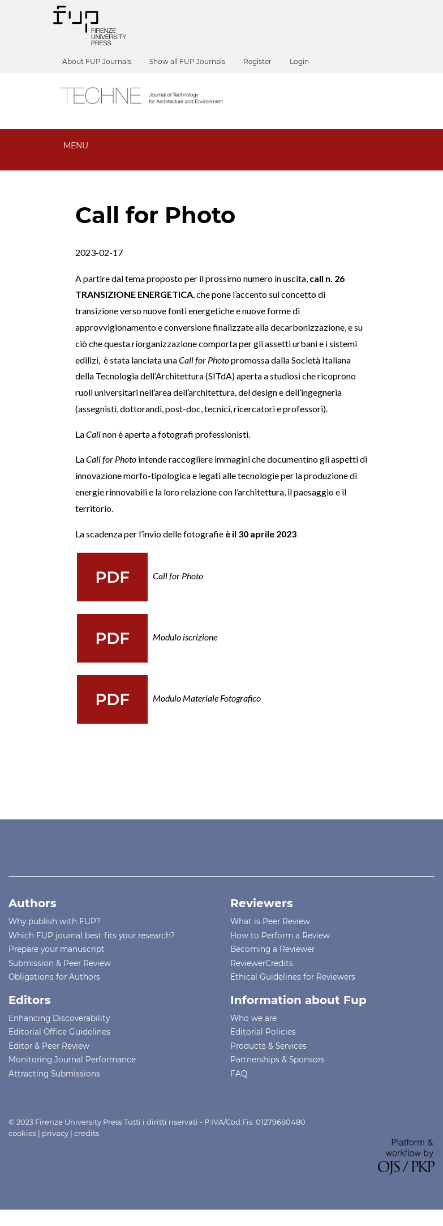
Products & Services (268, 1045)
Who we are (253, 1018)
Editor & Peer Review (48, 1045)
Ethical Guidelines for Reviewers (292, 976)
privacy (55, 1133)
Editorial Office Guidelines (59, 1031)
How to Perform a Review (280, 935)
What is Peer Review (270, 921)
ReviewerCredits (261, 963)
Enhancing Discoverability (59, 1018)
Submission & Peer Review (59, 963)
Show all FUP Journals (187, 61)
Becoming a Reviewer (272, 949)
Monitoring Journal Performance (72, 1059)
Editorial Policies (263, 1031)
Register (257, 61)
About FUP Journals (96, 61)
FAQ (238, 1073)
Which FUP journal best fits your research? (91, 935)
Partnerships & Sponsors (277, 1059)
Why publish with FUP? (54, 921)
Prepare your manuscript (56, 949)
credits (86, 1133)
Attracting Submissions (54, 1073)
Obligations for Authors (54, 976)
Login (299, 61)
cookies (22, 1133)
